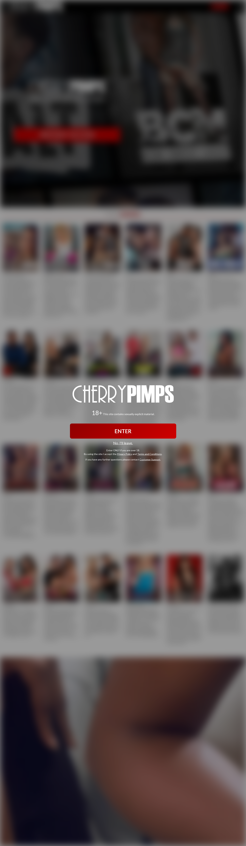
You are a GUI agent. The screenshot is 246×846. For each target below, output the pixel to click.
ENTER (123, 431)
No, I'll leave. (123, 443)
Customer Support (150, 459)
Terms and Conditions (149, 453)
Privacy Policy (124, 453)
